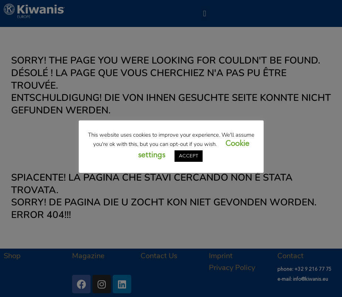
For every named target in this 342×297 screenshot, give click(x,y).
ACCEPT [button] (188, 156)
